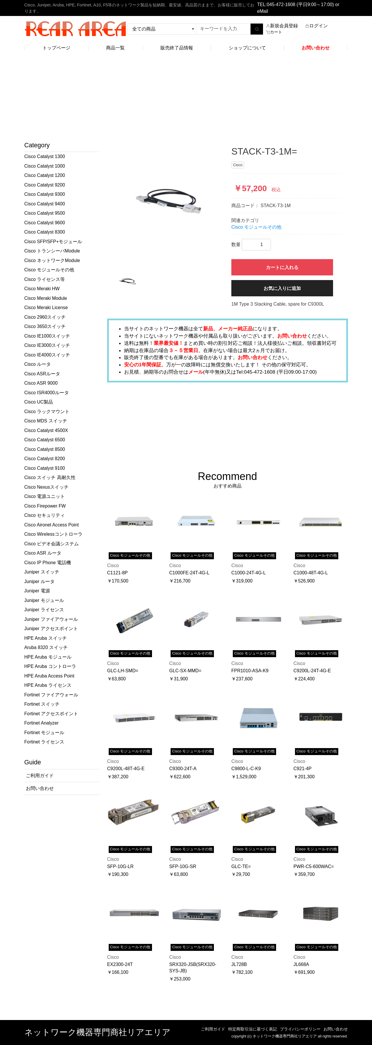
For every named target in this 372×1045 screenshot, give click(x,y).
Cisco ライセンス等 (44, 279)
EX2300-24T (120, 964)
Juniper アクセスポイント (51, 628)
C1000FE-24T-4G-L (189, 572)
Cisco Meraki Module (45, 298)
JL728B (239, 964)
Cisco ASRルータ (42, 373)
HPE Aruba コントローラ (50, 666)
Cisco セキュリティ (44, 515)
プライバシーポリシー (300, 1029)
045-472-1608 (281, 4)
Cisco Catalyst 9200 (44, 184)
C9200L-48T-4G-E (126, 768)
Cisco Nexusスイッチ (46, 487)
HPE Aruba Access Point (49, 675)
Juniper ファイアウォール (51, 619)
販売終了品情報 (176, 47)
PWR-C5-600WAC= (314, 866)
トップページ (56, 47)
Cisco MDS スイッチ (45, 420)
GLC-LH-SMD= (122, 670)
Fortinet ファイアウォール (51, 694)
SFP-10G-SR (182, 866)
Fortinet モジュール (44, 732)
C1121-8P (117, 572)
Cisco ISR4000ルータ (46, 392)
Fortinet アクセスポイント (51, 713)
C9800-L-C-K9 (246, 768)
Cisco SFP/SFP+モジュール (53, 241)
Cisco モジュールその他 (49, 269)
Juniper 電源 (37, 590)
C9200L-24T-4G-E (312, 670)
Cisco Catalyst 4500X (46, 430)
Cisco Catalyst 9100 (44, 468)
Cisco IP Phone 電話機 (47, 562)
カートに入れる (282, 267)
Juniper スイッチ (41, 571)
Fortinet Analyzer (41, 722)
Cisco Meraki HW (42, 288)
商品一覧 (115, 47)
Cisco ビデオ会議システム (51, 543)
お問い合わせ (335, 1029)
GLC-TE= (241, 866)
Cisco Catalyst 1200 (44, 175)
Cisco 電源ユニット (44, 496)
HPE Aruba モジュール (47, 657)
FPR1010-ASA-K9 (250, 670)
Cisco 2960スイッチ (45, 317)
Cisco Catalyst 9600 (44, 222)
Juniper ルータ (39, 581)
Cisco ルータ (37, 364)
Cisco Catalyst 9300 (44, 194)
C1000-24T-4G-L (248, 572)
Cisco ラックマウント (47, 411)
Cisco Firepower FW (45, 505)
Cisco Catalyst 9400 (44, 203)
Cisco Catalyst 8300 (44, 232)
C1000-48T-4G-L (311, 572)
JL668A (301, 964)
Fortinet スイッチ (42, 704)
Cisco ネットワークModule (52, 260)
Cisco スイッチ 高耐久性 (50, 477)
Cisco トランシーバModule (52, 250)
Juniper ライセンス (44, 609)
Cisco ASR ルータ (43, 553)
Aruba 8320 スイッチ (46, 647)
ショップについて (247, 47)
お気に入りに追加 (282, 288)
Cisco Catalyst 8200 (44, 458)
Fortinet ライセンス (44, 741)
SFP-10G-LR (120, 866)
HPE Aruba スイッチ (45, 638)
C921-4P (303, 768)
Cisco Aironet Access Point (51, 524)
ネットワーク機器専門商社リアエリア (97, 1032)
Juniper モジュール (44, 600)
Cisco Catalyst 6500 (44, 439)
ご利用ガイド (213, 1029)
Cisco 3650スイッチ (45, 326)
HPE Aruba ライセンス (47, 685)
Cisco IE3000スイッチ (47, 345)
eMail (262, 11)
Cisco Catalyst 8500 (44, 449)
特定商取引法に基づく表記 (252, 1029)
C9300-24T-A (182, 768)
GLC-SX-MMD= (185, 670)
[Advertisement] (186, 98)
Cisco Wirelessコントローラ (53, 534)
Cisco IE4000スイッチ (47, 354)
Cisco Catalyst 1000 (44, 166)
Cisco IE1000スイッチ (47, 336)
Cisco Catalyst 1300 (44, 156)
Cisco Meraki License (46, 307)
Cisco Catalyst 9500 (44, 213)
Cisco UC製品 (38, 401)
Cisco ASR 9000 (41, 383)
